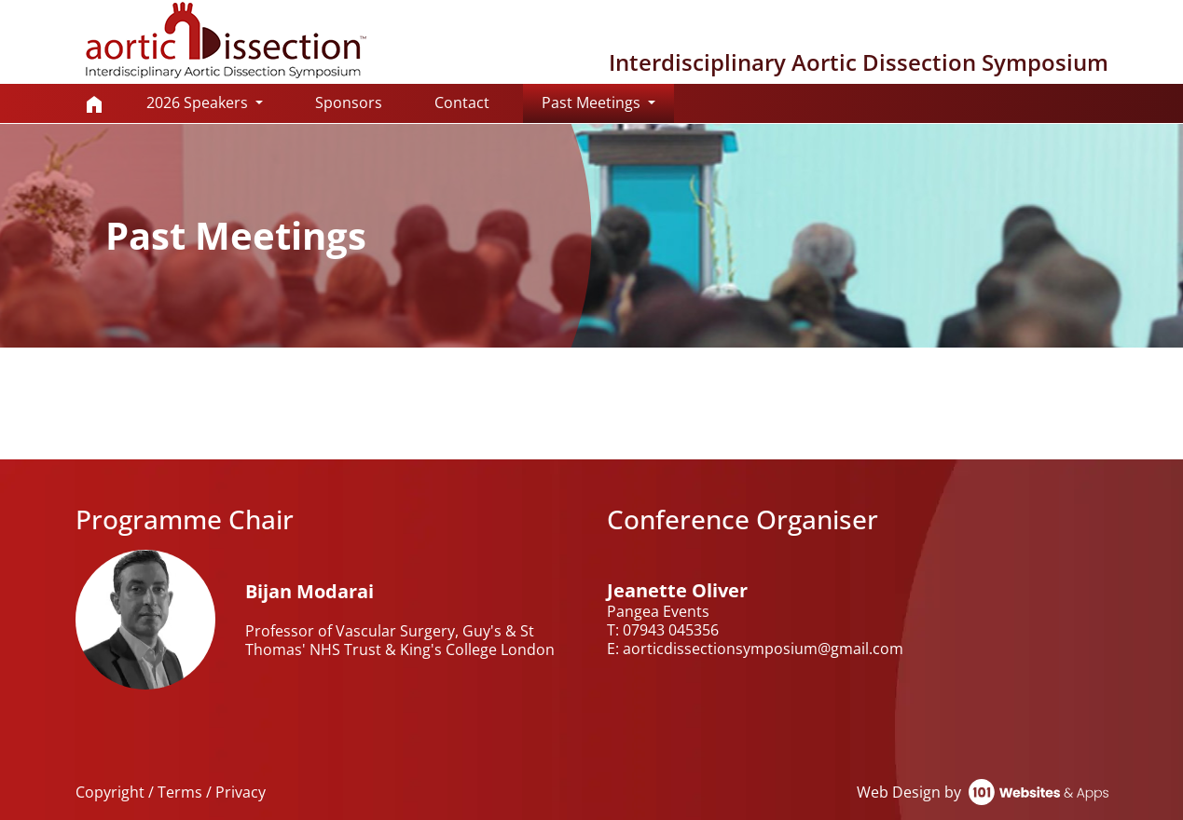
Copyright (110, 792)
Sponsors (348, 102)
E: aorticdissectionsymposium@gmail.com (755, 648)
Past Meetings (608, 101)
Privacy (240, 792)
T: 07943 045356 (663, 630)
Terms (180, 792)
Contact (461, 102)
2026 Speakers (199, 102)
